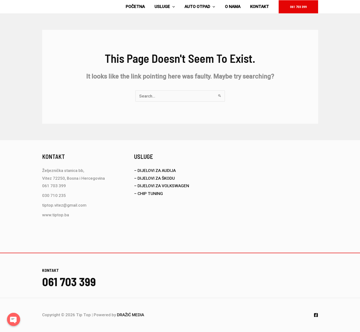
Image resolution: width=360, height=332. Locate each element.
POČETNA (141, 6)
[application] (177, 6)
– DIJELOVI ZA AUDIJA (155, 170)
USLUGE (170, 6)
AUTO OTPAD (203, 6)
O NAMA (235, 6)
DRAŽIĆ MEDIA (130, 314)
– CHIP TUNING (148, 193)
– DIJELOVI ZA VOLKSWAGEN (161, 185)
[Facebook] (316, 315)
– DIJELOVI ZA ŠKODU (154, 178)
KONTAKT (260, 6)
